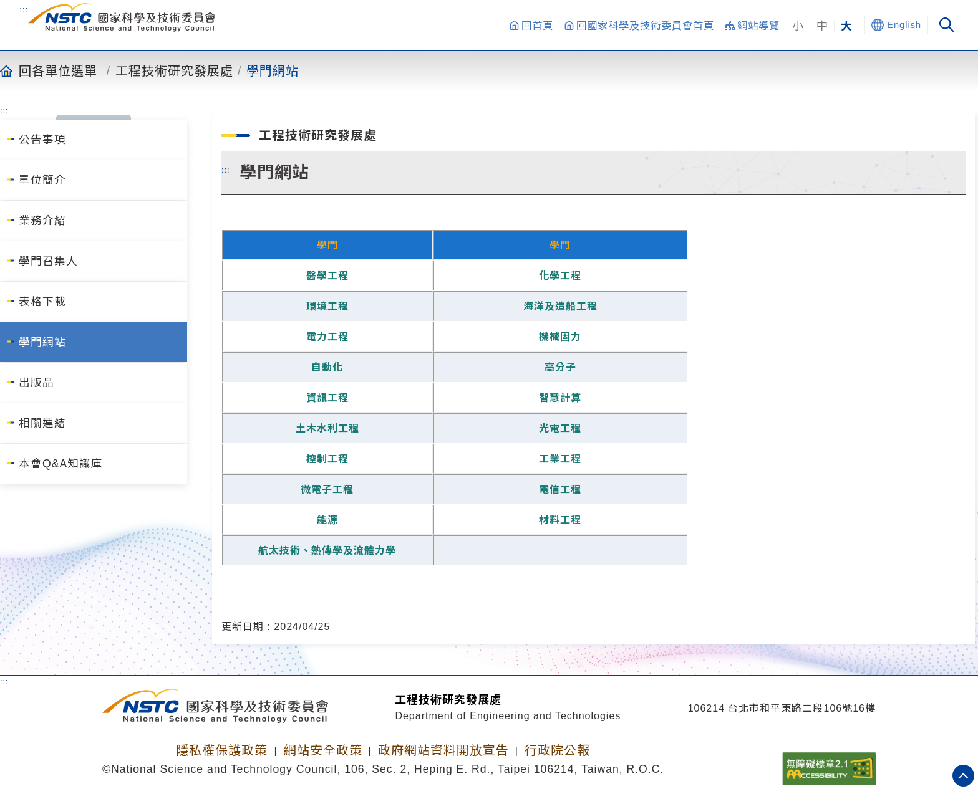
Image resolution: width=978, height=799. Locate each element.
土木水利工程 (327, 428)
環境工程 (327, 306)
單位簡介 (42, 180)
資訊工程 (327, 398)
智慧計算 (560, 398)
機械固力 (560, 337)
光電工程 (560, 428)
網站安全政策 (323, 750)
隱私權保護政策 (222, 750)
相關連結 (42, 423)
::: (23, 9)
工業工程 (560, 459)
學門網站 (272, 70)
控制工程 (327, 459)
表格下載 (42, 301)
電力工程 (327, 337)
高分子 (560, 367)
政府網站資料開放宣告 (443, 750)
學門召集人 (48, 261)
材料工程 (560, 520)
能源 (327, 520)
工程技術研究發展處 (174, 70)
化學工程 (560, 275)
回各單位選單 (58, 70)
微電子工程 (327, 489)
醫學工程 (327, 275)
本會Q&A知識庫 (61, 463)
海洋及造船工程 (560, 306)
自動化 (327, 367)
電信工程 (560, 489)
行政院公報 (557, 750)
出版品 (36, 382)
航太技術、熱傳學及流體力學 (327, 550)
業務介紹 (42, 220)
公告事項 (42, 139)
